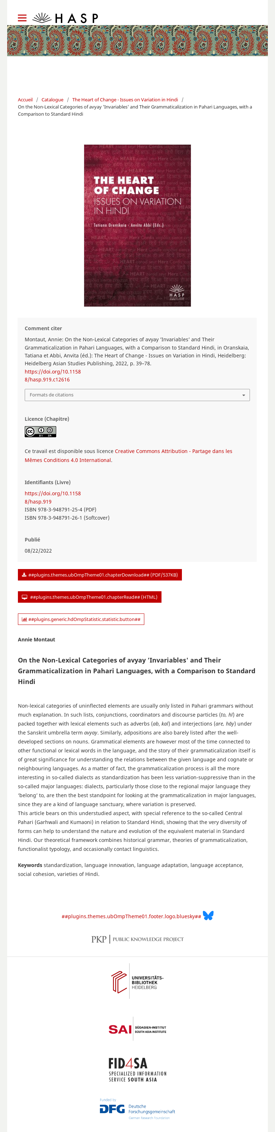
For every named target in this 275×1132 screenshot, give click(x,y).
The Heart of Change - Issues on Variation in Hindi (125, 99)
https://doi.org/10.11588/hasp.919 (53, 497)
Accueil (25, 99)
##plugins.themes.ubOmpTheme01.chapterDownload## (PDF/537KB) (102, 575)
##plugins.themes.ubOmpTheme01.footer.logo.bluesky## (138, 915)
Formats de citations (51, 394)
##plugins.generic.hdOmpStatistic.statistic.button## (81, 619)
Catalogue (52, 99)
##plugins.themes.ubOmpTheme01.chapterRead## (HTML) (93, 597)
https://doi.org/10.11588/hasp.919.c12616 (53, 375)
